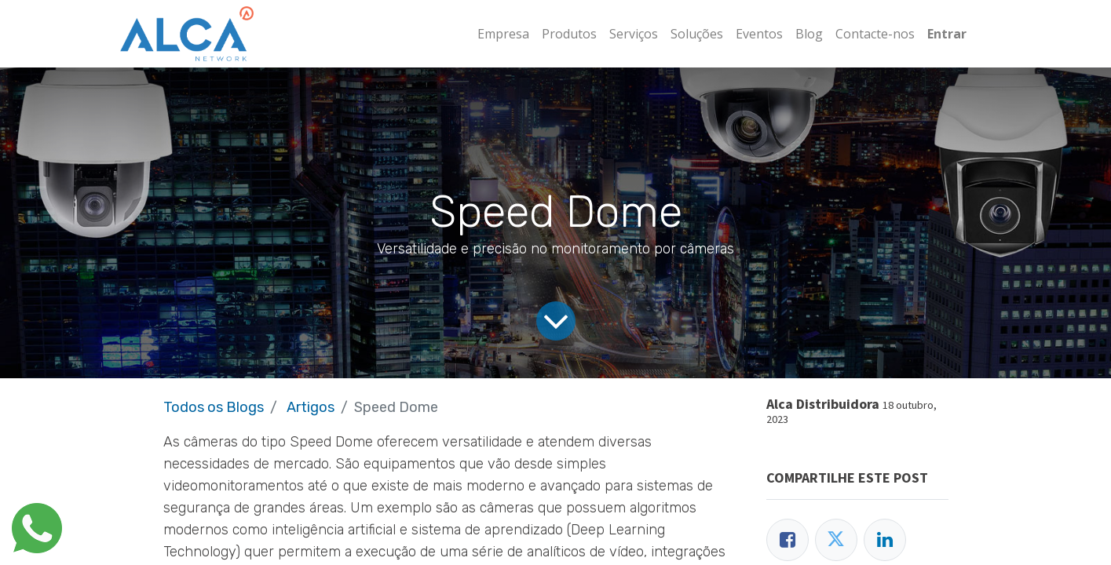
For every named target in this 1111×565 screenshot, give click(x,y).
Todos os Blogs (213, 407)
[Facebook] (787, 540)
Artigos (310, 407)
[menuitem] (503, 33)
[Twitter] (836, 540)
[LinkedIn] (885, 540)
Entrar (947, 33)
